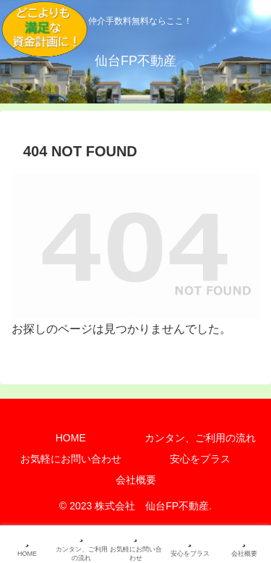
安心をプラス (200, 459)
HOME (71, 438)
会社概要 (136, 480)
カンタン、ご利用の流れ (200, 438)
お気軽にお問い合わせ (70, 459)
